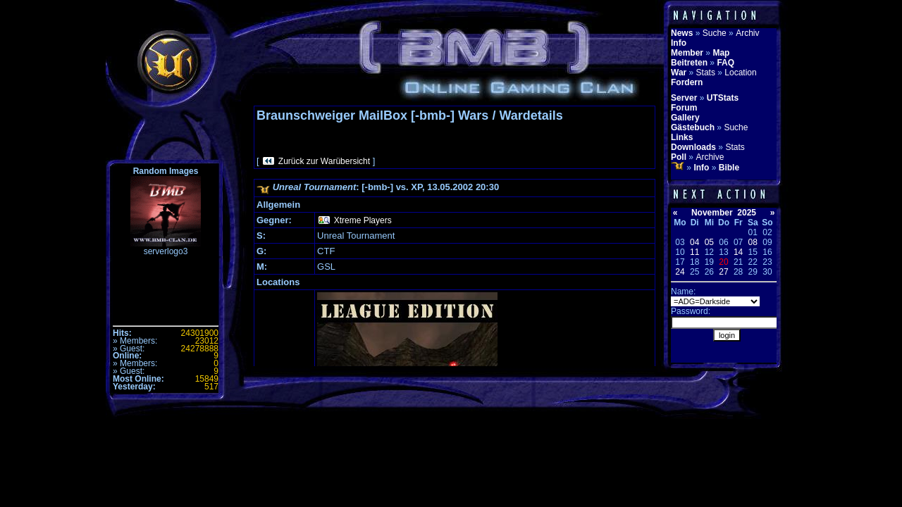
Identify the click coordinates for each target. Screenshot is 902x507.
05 (709, 242)
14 (738, 252)
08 (753, 242)
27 (723, 272)
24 (679, 272)
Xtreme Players (363, 220)
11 (694, 252)
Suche (715, 33)
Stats (705, 72)
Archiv (747, 33)
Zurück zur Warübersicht (324, 161)
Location (740, 72)
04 (694, 242)
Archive (710, 157)
